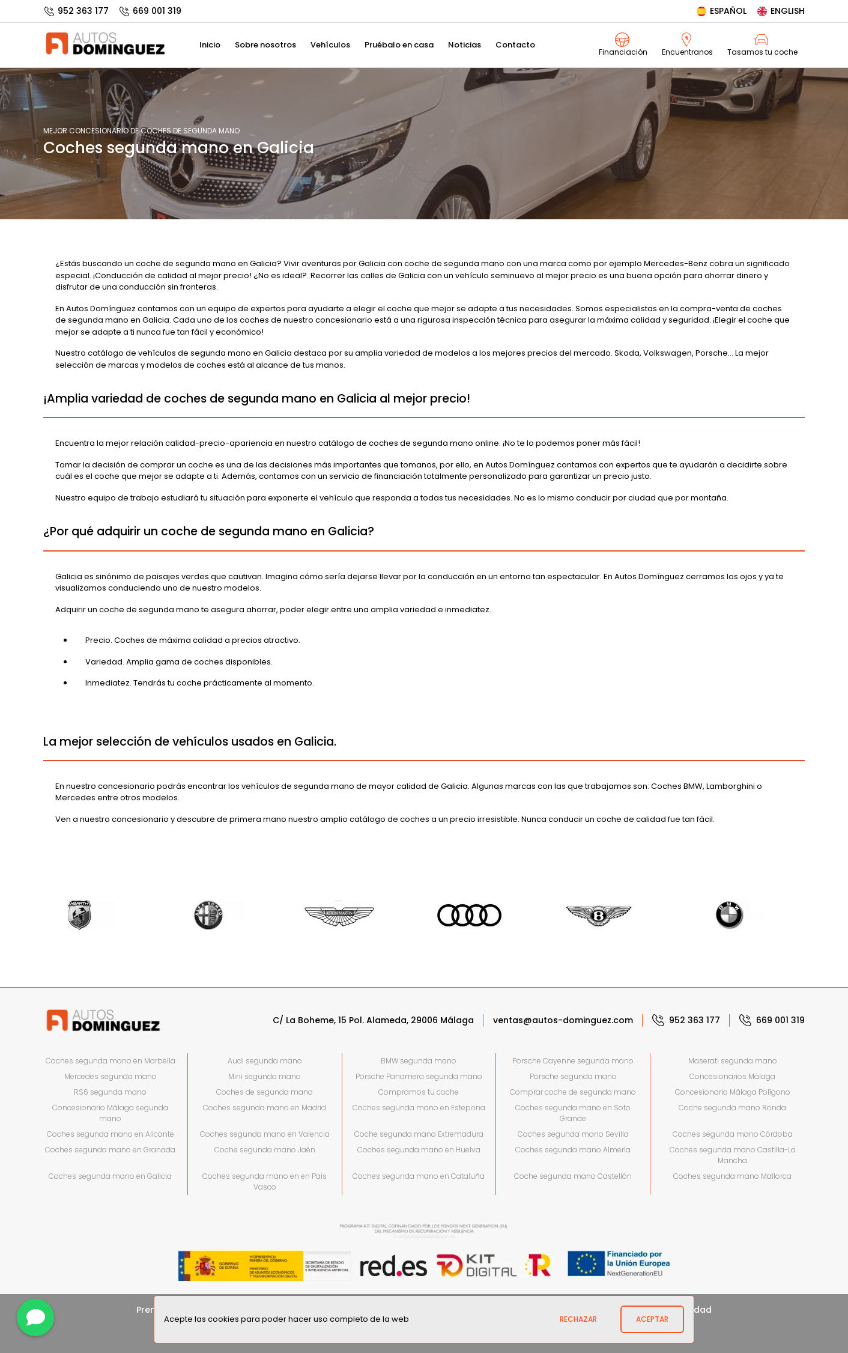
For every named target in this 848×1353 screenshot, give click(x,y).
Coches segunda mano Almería (573, 1150)
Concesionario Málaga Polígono (732, 1092)
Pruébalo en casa (399, 44)
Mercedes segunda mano (110, 1076)
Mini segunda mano (264, 1076)
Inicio (209, 44)
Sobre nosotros (265, 44)
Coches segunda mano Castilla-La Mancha (733, 1155)
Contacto (515, 44)
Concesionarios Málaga (732, 1076)
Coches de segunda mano (264, 1092)
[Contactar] (35, 1317)
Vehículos (330, 44)
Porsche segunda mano (573, 1076)
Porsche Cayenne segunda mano (573, 1061)
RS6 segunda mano (110, 1092)
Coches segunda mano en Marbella (110, 1061)
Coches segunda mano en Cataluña (419, 1176)
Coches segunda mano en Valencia (265, 1134)
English (780, 11)
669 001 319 (149, 11)
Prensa (151, 1310)
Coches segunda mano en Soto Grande (573, 1112)
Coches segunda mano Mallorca (732, 1176)
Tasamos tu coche (762, 44)
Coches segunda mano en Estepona (419, 1107)
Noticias (464, 44)
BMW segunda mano (418, 1061)
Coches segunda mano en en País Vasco (264, 1181)
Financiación (623, 44)
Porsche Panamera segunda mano (419, 1076)
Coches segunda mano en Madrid (264, 1107)
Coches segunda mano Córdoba (733, 1134)
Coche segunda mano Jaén (264, 1150)
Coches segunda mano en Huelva (418, 1150)
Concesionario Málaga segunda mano (110, 1112)
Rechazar (578, 1319)
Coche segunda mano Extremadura (418, 1134)
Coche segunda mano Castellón (573, 1176)
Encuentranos (687, 44)
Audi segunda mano (265, 1061)
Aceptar (652, 1319)
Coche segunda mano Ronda (732, 1107)
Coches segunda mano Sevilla (573, 1134)
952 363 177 (76, 11)
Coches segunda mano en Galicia (110, 1176)
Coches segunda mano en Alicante (110, 1134)
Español (721, 11)
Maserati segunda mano (732, 1061)
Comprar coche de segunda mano (573, 1092)
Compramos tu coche (418, 1092)
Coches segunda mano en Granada (110, 1150)
